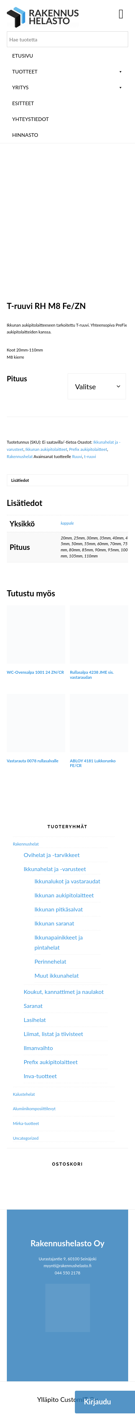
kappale (67, 523)
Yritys (67, 87)
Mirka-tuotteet (26, 1123)
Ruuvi (77, 456)
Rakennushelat (20, 456)
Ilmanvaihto (38, 1047)
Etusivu (22, 56)
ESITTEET (23, 103)
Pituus (17, 378)
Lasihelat (35, 1019)
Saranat (33, 1005)
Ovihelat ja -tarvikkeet (52, 854)
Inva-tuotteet (40, 1075)
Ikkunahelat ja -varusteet (55, 868)
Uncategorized (26, 1138)
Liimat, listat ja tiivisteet (53, 1033)
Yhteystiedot (30, 119)
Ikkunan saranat (54, 923)
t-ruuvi (90, 456)
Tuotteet (67, 71)
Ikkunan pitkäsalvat (59, 909)
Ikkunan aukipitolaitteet (46, 449)
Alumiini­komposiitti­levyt (34, 1108)
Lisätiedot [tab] (20, 480)
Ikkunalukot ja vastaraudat (67, 881)
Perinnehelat (50, 961)
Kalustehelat (24, 1094)
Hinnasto (25, 135)
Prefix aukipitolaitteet (88, 449)
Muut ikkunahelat (57, 975)
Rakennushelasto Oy (43, 17)
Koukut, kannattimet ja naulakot (64, 991)
